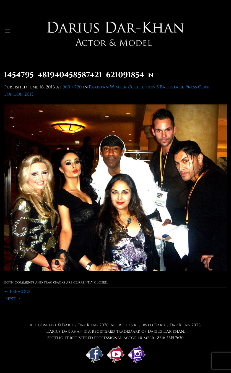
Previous (17, 291)
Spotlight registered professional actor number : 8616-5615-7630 (115, 337)
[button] (7, 31)
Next (12, 299)
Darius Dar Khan (172, 325)
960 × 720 (72, 87)
